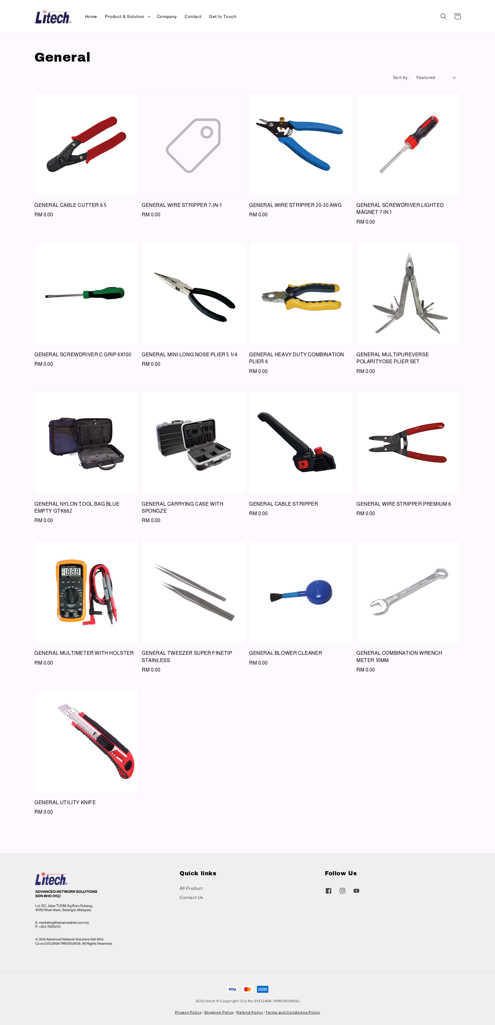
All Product (191, 888)
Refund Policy (249, 1012)
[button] (443, 16)
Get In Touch (222, 16)
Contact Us (191, 897)
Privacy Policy (188, 1012)
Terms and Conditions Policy (292, 1012)
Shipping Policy (219, 1012)
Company (167, 16)
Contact (193, 16)
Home (91, 16)
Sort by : (401, 77)
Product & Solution (125, 16)
